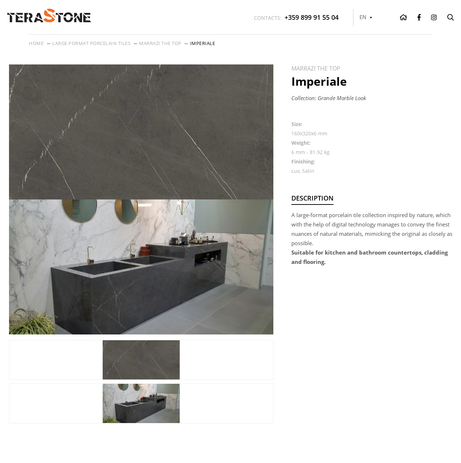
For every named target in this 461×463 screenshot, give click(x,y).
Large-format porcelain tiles (91, 43)
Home (36, 43)
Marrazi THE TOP (160, 43)
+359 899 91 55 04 (296, 17)
